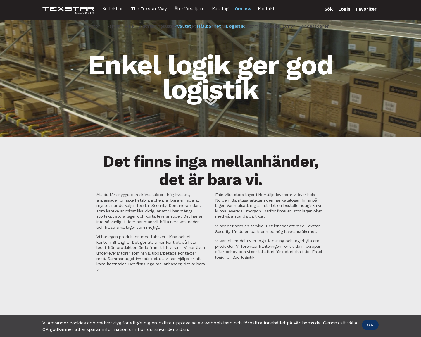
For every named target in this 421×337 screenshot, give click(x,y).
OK (370, 324)
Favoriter (366, 9)
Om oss (243, 8)
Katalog (220, 8)
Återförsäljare (190, 8)
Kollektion (113, 8)
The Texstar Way (149, 8)
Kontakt (266, 8)
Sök (328, 9)
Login (344, 9)
